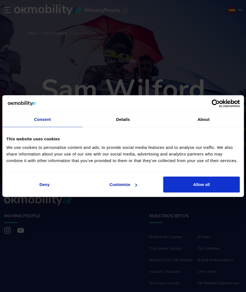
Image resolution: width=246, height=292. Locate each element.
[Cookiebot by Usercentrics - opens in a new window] (215, 103)
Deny (44, 184)
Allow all (201, 184)
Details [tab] (123, 119)
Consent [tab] (42, 119)
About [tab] (204, 119)
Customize (123, 184)
